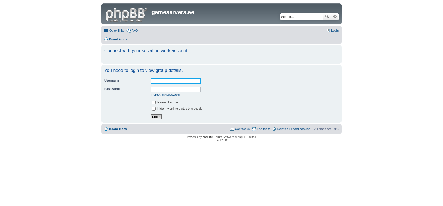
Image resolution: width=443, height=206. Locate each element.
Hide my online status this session (178, 108)
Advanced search (335, 16)
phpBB (207, 137)
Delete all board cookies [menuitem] (293, 129)
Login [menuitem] (335, 30)
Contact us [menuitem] (242, 129)
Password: (112, 88)
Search (327, 16)
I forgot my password (165, 94)
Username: (112, 80)
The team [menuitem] (263, 129)
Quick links (116, 30)
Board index (118, 129)
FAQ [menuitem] (134, 30)
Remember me (165, 102)
